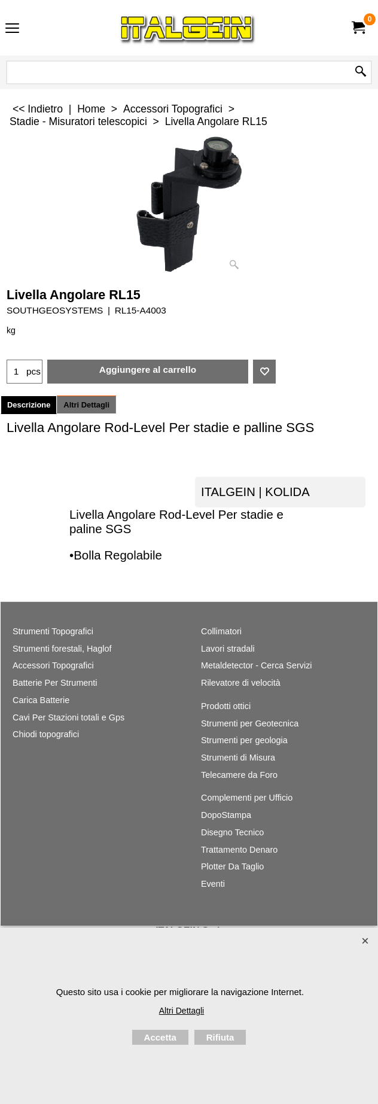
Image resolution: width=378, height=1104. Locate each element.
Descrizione (28, 404)
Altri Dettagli (86, 404)
